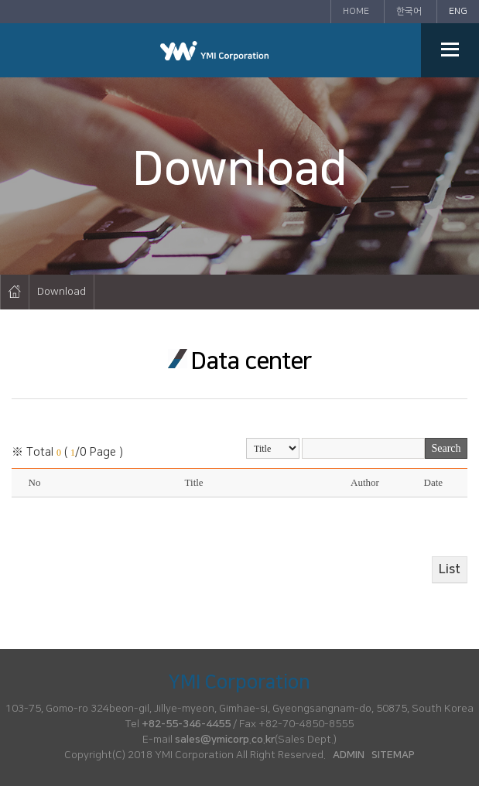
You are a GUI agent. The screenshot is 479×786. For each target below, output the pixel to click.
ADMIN (348, 755)
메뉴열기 (450, 50)
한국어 (409, 11)
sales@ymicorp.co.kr (225, 739)
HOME (356, 11)
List (449, 569)
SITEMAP (393, 755)
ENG (458, 11)
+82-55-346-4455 (186, 724)
